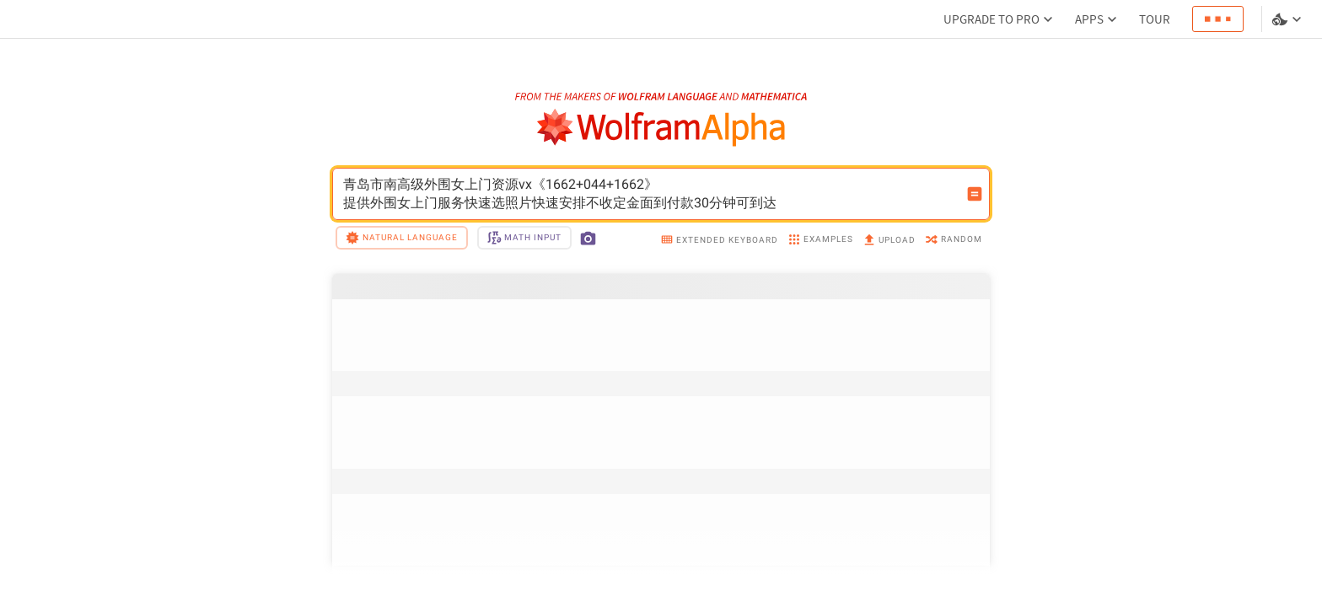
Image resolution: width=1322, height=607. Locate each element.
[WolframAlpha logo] (661, 128)
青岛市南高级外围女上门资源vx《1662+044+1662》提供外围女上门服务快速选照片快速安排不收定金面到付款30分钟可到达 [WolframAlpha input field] (650, 194)
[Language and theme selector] (1288, 19)
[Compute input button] (974, 193)
